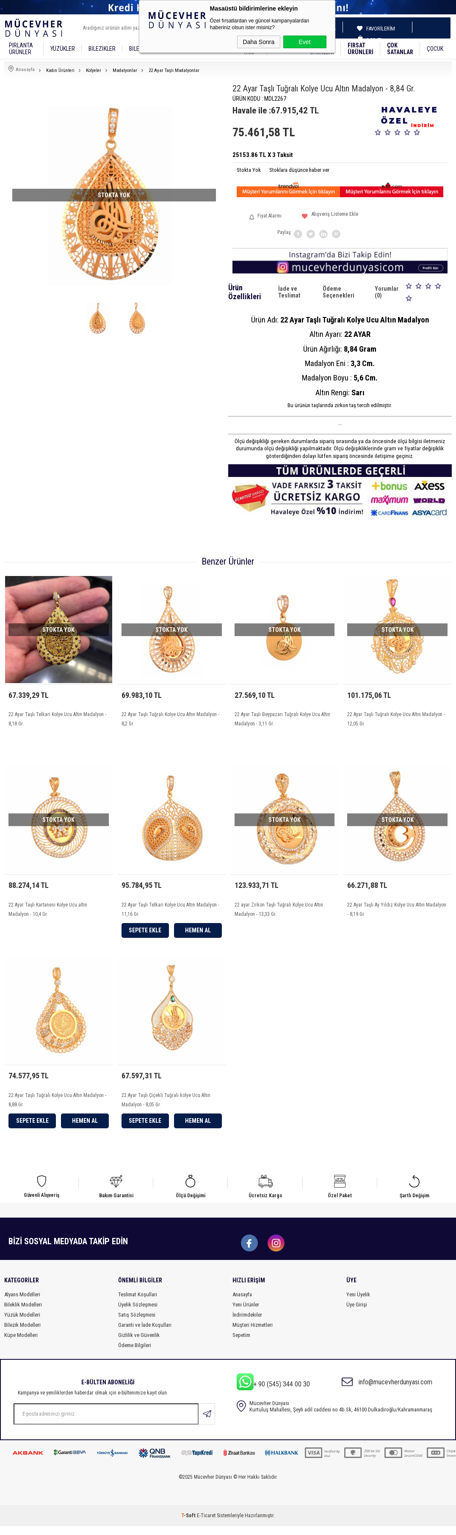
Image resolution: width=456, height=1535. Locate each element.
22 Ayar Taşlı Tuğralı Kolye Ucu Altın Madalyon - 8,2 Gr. (170, 719)
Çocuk (435, 48)
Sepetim (241, 1344)
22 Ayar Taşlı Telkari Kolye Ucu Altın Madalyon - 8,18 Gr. (57, 719)
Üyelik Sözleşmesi (138, 1313)
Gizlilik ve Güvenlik (139, 1344)
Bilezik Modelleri (22, 1334)
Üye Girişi (356, 1313)
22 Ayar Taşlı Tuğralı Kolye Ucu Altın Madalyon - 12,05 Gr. (396, 719)
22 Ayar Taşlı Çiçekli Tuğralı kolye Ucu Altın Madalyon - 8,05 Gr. (166, 1105)
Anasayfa (242, 1303)
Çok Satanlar (400, 48)
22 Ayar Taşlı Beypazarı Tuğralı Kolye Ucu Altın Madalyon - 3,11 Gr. (282, 719)
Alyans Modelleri (22, 1303)
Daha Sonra (259, 42)
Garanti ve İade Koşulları (144, 1334)
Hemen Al (198, 933)
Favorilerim (378, 28)
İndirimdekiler (247, 1323)
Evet (304, 42)
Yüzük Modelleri (22, 1323)
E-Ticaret (206, 1524)
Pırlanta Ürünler (21, 48)
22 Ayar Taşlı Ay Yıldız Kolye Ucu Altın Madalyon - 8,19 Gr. (396, 912)
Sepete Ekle (145, 933)
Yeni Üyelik (358, 1303)
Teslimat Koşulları (137, 1303)
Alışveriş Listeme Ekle (330, 217)
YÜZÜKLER (62, 48)
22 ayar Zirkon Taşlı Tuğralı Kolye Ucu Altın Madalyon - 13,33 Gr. (279, 912)
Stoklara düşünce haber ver (299, 170)
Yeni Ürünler (245, 1313)
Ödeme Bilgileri (134, 1354)
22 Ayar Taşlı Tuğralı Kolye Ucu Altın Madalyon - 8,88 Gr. (57, 1105)
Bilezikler (102, 48)
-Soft (189, 1524)
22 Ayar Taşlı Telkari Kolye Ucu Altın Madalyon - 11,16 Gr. (170, 912)
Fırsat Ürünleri (360, 48)
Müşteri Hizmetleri (252, 1334)
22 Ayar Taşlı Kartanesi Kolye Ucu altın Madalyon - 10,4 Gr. (47, 912)
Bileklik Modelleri (23, 1313)
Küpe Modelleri (21, 1344)
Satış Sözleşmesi (136, 1323)
